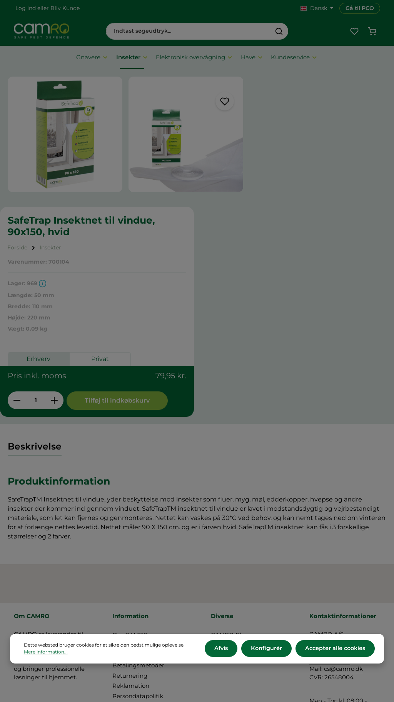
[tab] (35, 339)
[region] (115, 137)
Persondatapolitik (137, 588)
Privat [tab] (328, 228)
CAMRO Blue (230, 527)
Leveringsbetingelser (142, 548)
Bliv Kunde (65, 8)
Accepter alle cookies (335, 648)
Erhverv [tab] (267, 228)
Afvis (223, 648)
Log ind (25, 8)
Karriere (222, 537)
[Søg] (279, 31)
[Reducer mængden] (245, 268)
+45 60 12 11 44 (329, 552)
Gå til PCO (360, 8)
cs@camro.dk (343, 561)
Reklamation (130, 578)
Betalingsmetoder (138, 558)
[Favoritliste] (354, 31)
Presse (220, 548)
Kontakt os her (330, 619)
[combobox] (188, 31)
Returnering (129, 568)
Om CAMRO (130, 527)
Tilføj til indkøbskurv (286, 292)
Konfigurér (268, 648)
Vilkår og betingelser (141, 537)
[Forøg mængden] (283, 268)
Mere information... (46, 652)
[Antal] (264, 268)
